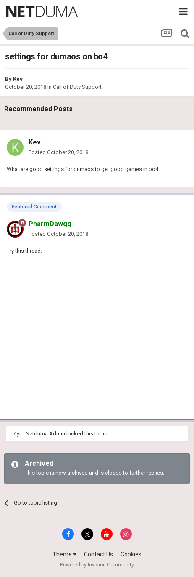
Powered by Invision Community (97, 565)
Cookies (131, 554)
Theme (64, 554)
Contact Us (98, 554)
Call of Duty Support (77, 87)
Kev (18, 79)
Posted (58, 152)
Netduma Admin (45, 433)
